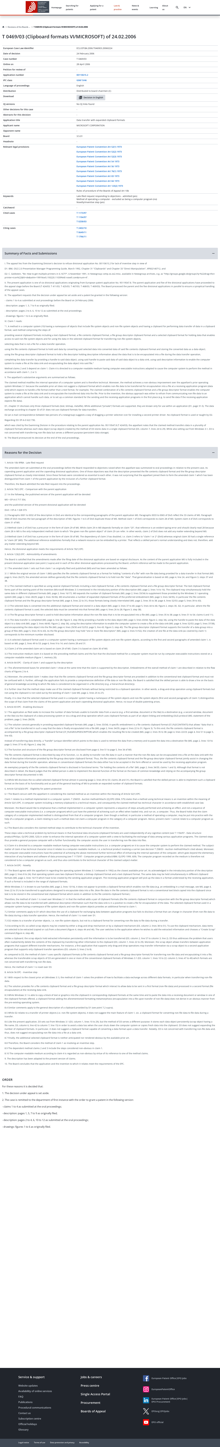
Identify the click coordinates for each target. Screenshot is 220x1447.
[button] (110, 253)
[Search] (177, 7)
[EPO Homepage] (37, 7)
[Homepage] (3, 27)
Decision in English (91, 97)
